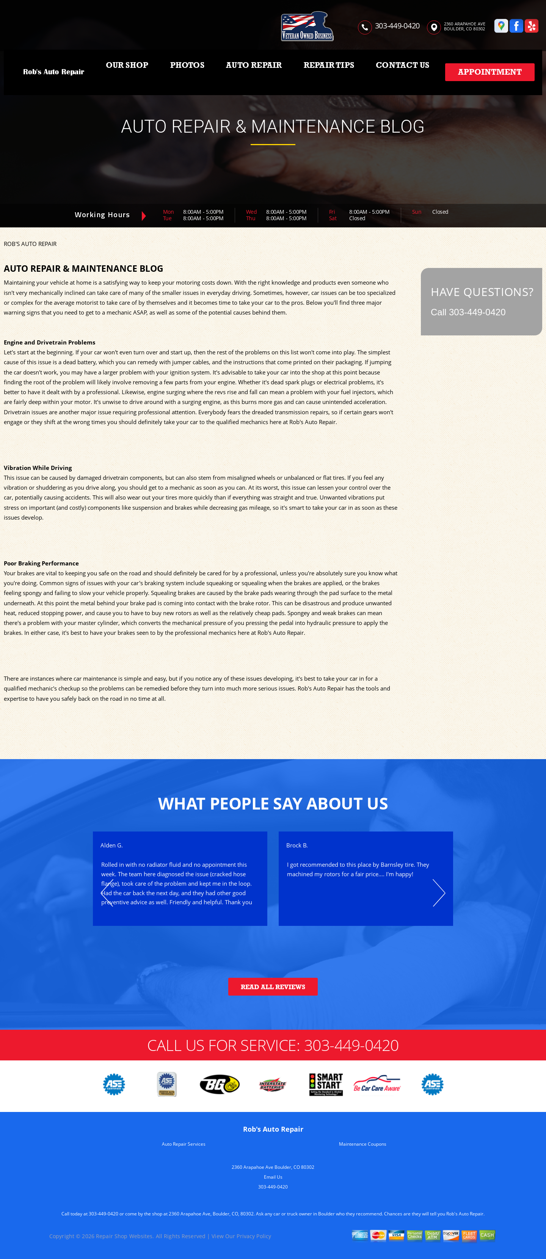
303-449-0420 (397, 25)
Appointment (490, 72)
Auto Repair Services (184, 1144)
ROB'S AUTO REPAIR (30, 243)
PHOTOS (187, 65)
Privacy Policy (254, 1236)
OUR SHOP (127, 65)
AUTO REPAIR (254, 65)
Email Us (273, 1177)
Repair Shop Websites (124, 1236)
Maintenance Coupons (362, 1144)
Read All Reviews (273, 987)
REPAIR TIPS (329, 65)
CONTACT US (402, 65)
